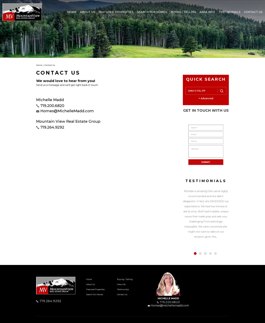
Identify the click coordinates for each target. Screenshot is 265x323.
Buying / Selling (183, 12)
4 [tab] (210, 253)
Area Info (207, 12)
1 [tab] (195, 253)
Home (71, 12)
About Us (87, 12)
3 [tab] (205, 253)
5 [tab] (215, 253)
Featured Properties (116, 12)
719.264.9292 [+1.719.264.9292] (52, 127)
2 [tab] (200, 253)
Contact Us (253, 12)
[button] (202, 91)
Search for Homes (152, 12)
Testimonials (229, 12)
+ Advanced (206, 98)
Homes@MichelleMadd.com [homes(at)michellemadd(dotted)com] (67, 111)
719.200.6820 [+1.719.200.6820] (52, 105)
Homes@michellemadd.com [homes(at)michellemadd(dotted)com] (168, 305)
